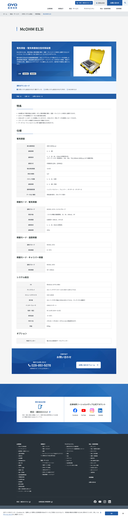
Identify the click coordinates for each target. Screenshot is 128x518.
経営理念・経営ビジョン (23, 451)
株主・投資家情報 (93, 444)
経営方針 (93, 458)
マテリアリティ (70, 451)
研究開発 (20, 481)
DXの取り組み (21, 479)
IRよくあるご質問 (94, 465)
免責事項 (93, 472)
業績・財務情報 (94, 456)
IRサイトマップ (94, 470)
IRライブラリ (93, 451)
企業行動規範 (21, 453)
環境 (68, 453)
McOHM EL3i (72, 89)
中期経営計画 (21, 477)
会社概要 (20, 458)
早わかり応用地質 (22, 446)
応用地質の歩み (21, 460)
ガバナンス (69, 458)
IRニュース (93, 446)
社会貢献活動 (69, 463)
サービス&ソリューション (48, 462)
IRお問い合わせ (94, 467)
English (100, 3)
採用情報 (91, 477)
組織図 (19, 465)
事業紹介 (43, 444)
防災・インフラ (46, 446)
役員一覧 (20, 463)
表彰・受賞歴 (21, 472)
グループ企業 (21, 467)
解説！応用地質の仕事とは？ (24, 488)
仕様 (26, 96)
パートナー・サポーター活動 (24, 491)
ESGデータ (69, 460)
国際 (43, 451)
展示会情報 (20, 484)
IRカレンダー (93, 463)
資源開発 (33, 73)
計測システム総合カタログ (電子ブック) (30, 89)
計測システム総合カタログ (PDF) (55, 89)
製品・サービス (45, 460)
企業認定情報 (21, 486)
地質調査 (25, 73)
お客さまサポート (46, 469)
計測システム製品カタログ (48, 472)
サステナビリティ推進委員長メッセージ (75, 448)
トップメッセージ (22, 448)
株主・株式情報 (94, 453)
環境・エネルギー (46, 448)
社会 (68, 456)
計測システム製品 (46, 467)
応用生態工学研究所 (44, 502)
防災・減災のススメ (39, 411)
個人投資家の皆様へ (95, 460)
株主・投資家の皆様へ (95, 448)
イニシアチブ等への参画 (72, 465)
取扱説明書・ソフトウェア (48, 474)
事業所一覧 (20, 470)
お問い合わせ (114, 3)
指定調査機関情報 (22, 474)
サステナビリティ (69, 444)
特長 (18, 96)
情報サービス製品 (46, 465)
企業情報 (19, 444)
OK (111, 513)
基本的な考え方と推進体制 (72, 446)
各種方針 (20, 456)
